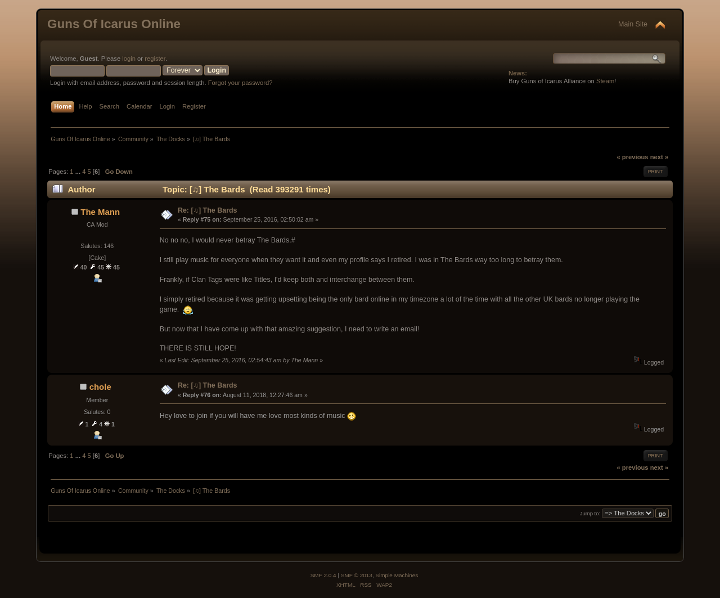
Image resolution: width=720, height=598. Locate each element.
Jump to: (590, 514)
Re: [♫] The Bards (207, 210)
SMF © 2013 (356, 575)
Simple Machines (396, 575)
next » (659, 157)
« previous (632, 157)
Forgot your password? (240, 82)
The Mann (100, 212)
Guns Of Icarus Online (114, 24)
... (78, 171)
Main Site (632, 24)
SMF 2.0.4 (323, 575)
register (155, 58)
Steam (605, 81)
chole (100, 387)
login (129, 58)
